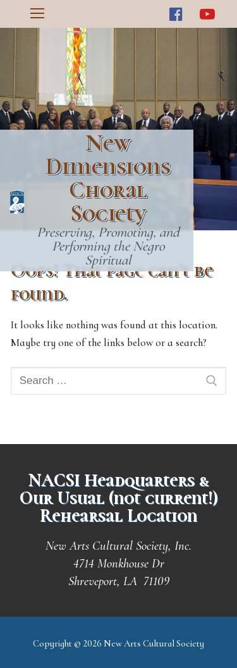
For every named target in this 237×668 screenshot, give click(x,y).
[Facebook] (176, 14)
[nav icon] (37, 14)
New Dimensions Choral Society (108, 178)
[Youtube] (207, 14)
